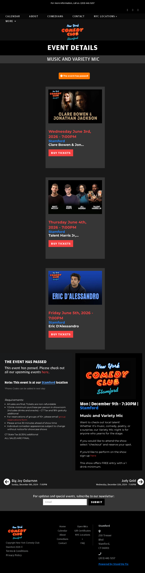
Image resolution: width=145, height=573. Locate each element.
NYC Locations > (105, 16)
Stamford (48, 383)
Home (62, 526)
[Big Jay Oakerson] (25, 482)
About (33, 16)
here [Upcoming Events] (45, 372)
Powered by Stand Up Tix (114, 564)
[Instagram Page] (138, 10)
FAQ (83, 543)
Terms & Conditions (17, 551)
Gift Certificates (82, 530)
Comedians (55, 16)
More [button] (11, 21)
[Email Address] (65, 502)
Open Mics (82, 526)
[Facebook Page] (127, 10)
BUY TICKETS (61, 153)
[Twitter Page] (132, 10)
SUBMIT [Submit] (97, 502)
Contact (79, 16)
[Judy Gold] (120, 482)
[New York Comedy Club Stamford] (72, 32)
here (93, 455)
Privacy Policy (14, 555)
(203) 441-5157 (87, 3)
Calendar (13, 16)
